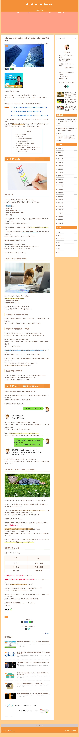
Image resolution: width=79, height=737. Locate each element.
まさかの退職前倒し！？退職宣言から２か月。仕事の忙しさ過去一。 (67, 129)
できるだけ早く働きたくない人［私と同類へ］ (27, 150)
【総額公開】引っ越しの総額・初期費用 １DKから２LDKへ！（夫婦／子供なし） (67, 121)
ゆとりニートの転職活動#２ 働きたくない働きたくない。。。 (28, 111)
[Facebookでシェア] (8, 69)
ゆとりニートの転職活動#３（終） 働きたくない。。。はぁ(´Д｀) (30, 115)
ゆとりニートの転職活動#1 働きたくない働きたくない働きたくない (30, 107)
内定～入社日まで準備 (20, 134)
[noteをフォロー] (28, 629)
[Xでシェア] (6, 69)
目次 (25, 131)
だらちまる (67, 52)
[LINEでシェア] (11, 69)
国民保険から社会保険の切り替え (25, 141)
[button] (13, 69)
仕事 (6, 617)
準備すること (19, 136)
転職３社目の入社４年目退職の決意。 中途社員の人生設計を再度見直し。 (67, 137)
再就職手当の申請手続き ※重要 (25, 143)
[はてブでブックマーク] (27, 623)
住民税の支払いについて (23, 145)
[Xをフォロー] (26, 629)
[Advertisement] (39, 24)
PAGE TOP (39, 730)
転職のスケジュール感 (21, 152)
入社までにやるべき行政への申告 (24, 139)
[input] (66, 38)
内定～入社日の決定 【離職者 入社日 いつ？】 (28, 148)
